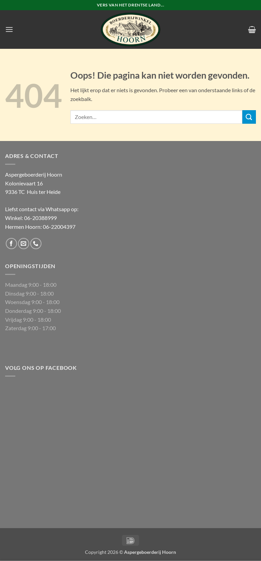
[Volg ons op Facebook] (11, 243)
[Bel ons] (35, 243)
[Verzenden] (249, 116)
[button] (9, 29)
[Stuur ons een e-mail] (23, 243)
